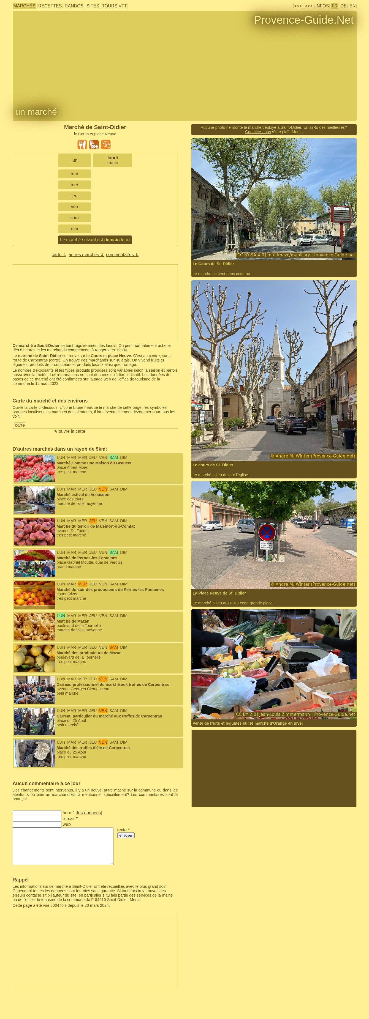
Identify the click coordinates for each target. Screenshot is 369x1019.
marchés (24, 6)
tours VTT (114, 6)
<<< (298, 6)
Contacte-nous (258, 132)
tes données (89, 812)
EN (352, 6)
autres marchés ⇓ (86, 254)
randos (74, 6)
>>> (309, 6)
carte (54, 360)
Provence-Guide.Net (304, 20)
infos (322, 6)
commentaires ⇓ (122, 254)
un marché (36, 112)
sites (92, 6)
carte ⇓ (59, 254)
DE (344, 6)
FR (335, 6)
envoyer (126, 835)
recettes (50, 6)
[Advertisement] (95, 303)
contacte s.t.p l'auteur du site (51, 895)
